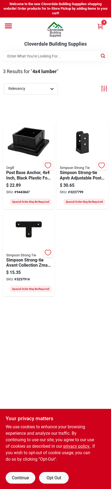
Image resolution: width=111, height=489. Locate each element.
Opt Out (54, 477)
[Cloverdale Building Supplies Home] (55, 29)
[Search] (103, 55)
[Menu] (8, 25)
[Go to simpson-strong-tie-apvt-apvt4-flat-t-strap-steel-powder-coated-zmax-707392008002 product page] (29, 254)
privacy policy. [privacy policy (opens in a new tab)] (76, 446)
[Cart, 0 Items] (100, 26)
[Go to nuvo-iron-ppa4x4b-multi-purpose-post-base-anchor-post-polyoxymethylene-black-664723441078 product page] (29, 166)
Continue (20, 477)
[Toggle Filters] (104, 89)
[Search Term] (55, 56)
